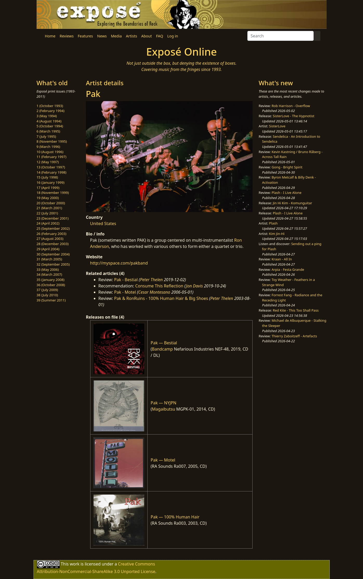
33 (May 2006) (48, 269)
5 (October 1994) (50, 126)
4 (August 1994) (49, 121)
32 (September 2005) (53, 264)
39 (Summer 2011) (51, 300)
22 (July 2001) (47, 213)
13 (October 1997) (51, 167)
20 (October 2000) (51, 203)
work (74, 564)
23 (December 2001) (53, 218)
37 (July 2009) (47, 289)
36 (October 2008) (51, 284)
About (146, 36)
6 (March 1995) (48, 131)
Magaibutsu (163, 409)
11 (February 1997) (52, 156)
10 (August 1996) (50, 151)
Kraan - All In (282, 259)
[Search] (280, 36)
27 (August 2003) (50, 238)
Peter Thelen (151, 279)
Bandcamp (162, 349)
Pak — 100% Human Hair (175, 517)
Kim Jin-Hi (277, 233)
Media (116, 36)
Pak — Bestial (164, 343)
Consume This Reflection (159, 286)
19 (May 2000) (48, 197)
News (102, 36)
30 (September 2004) (53, 254)
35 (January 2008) (50, 279)
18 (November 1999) (53, 192)
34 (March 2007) (49, 274)
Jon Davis (194, 286)
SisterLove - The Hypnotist (293, 116)
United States (103, 223)
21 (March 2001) (49, 208)
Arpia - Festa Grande (288, 269)
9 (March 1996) (48, 146)
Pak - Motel (125, 292)
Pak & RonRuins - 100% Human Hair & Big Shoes (161, 298)
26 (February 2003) (52, 233)
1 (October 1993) (50, 105)
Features (85, 36)
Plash (273, 223)
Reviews (67, 36)
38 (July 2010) (47, 295)
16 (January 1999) (50, 182)
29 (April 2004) (48, 249)
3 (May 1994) (47, 116)
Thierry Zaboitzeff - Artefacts (294, 336)
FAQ (159, 36)
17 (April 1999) (48, 187)
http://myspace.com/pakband (119, 263)
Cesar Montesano (154, 292)
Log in (172, 36)
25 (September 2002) (53, 228)
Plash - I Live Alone (286, 192)
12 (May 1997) (48, 162)
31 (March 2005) (49, 259)
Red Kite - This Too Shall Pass (296, 310)
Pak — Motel (163, 460)
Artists (131, 36)
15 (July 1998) (47, 177)
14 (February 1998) (52, 172)
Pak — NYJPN (163, 403)
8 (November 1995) (52, 141)
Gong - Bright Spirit (287, 167)
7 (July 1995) (46, 136)
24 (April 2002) (48, 223)
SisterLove (277, 126)
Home (50, 36)
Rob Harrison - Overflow (291, 105)
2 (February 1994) (50, 110)
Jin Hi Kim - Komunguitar (292, 203)
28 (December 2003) (53, 243)
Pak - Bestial (126, 279)
